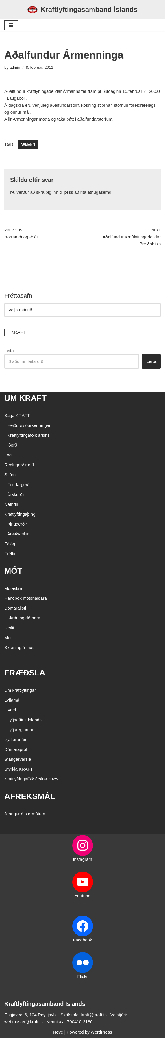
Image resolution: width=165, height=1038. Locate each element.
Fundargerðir (19, 484)
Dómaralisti (15, 608)
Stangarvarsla (17, 759)
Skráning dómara (23, 617)
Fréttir (10, 553)
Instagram (82, 859)
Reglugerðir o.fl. (19, 464)
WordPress (101, 1032)
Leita (9, 350)
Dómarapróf (15, 749)
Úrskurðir (16, 494)
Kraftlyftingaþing (20, 514)
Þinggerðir (17, 523)
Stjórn (10, 474)
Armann (28, 144)
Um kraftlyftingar (20, 690)
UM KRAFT (25, 398)
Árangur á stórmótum (24, 813)
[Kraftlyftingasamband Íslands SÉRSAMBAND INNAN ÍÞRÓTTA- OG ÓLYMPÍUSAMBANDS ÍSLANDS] (82, 9)
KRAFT (18, 331)
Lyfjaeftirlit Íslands (24, 719)
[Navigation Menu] (11, 25)
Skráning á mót (19, 647)
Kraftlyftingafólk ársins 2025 (31, 778)
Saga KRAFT (17, 415)
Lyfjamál (12, 700)
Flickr (82, 976)
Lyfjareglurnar (20, 729)
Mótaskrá (13, 588)
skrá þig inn (47, 192)
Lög (8, 454)
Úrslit (9, 627)
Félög (9, 543)
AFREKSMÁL (29, 796)
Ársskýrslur (18, 533)
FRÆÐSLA (24, 672)
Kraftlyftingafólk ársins (28, 435)
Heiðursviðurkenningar (29, 425)
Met (8, 637)
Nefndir (11, 504)
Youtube (82, 895)
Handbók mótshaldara (25, 598)
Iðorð (12, 445)
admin (15, 67)
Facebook (82, 939)
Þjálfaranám (15, 739)
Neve (58, 1032)
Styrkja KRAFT (18, 769)
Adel (11, 709)
